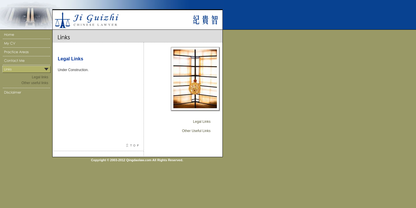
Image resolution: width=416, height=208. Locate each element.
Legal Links (202, 122)
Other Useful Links (196, 131)
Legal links (40, 77)
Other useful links (34, 83)
